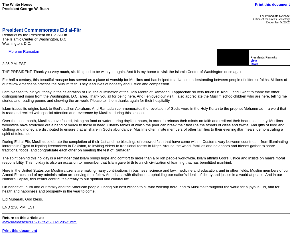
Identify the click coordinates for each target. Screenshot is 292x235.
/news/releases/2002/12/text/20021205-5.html (39, 222)
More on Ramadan (24, 51)
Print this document (272, 4)
